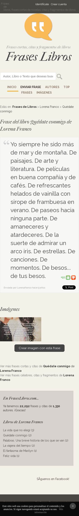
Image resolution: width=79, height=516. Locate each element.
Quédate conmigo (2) (17, 435)
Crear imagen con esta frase (39, 348)
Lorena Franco (49, 106)
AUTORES (52, 87)
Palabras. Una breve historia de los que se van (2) (35, 440)
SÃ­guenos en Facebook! (53, 479)
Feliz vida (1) (11, 456)
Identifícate (42, 4)
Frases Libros (38, 56)
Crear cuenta (59, 4)
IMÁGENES (44, 92)
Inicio (11, 87)
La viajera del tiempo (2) (19, 445)
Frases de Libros (24, 106)
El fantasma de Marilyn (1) (20, 450)
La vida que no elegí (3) (18, 430)
